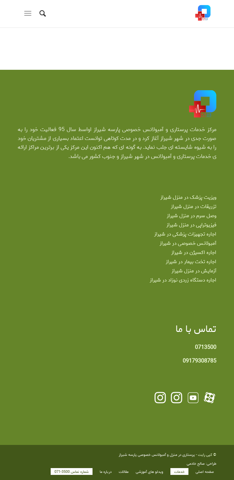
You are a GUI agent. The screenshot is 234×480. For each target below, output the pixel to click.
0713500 (205, 347)
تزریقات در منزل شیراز (193, 207)
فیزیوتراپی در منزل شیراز (191, 225)
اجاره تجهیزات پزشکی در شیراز (185, 234)
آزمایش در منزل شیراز (193, 271)
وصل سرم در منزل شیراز (191, 216)
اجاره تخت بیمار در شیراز (191, 262)
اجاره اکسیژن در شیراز (193, 253)
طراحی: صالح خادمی (201, 464)
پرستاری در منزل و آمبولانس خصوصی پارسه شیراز (157, 455)
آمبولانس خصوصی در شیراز (188, 243)
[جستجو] (41, 13)
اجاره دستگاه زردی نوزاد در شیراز (183, 280)
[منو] (29, 13)
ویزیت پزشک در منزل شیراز (188, 197)
